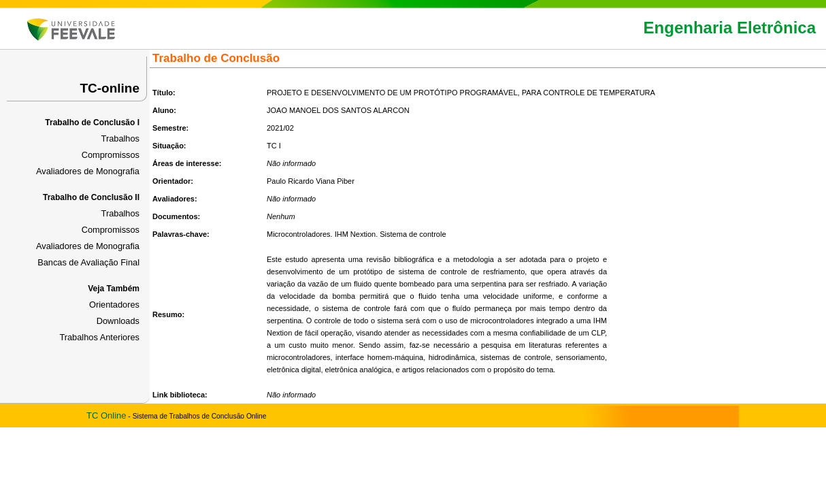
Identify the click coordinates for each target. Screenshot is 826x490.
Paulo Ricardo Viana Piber (310, 181)
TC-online (109, 88)
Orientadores (114, 304)
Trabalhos (120, 138)
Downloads (118, 321)
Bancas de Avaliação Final (88, 262)
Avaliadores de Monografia (87, 171)
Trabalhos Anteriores (99, 337)
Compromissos (110, 155)
